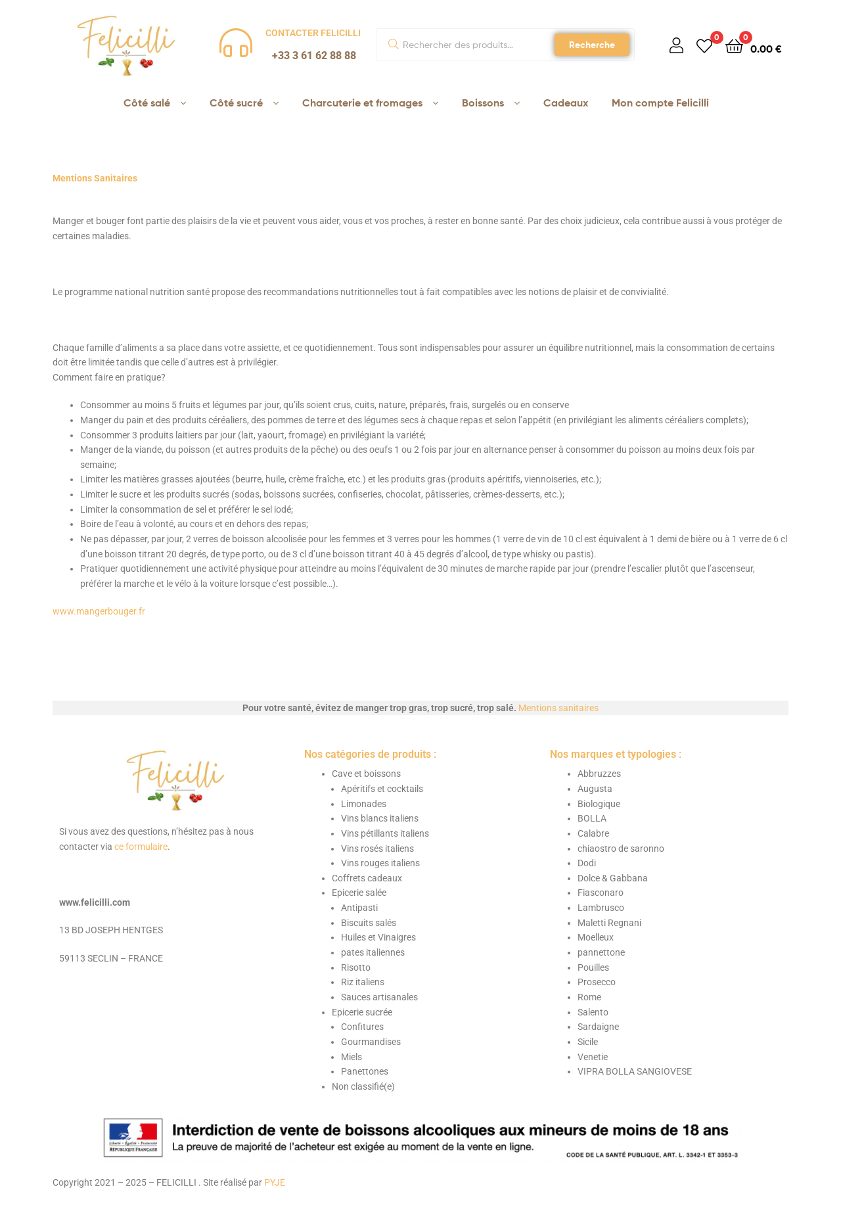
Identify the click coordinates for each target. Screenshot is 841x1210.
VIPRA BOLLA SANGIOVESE (635, 1071)
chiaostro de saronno (621, 848)
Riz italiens (362, 982)
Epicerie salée (359, 892)
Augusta (595, 788)
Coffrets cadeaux (367, 878)
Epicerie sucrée (362, 1012)
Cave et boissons (366, 773)
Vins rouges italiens (380, 863)
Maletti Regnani (609, 923)
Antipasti (359, 907)
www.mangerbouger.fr (99, 611)
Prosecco (597, 982)
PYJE (274, 1182)
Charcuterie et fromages (362, 102)
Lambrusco (601, 907)
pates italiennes (373, 952)
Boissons (483, 102)
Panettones (364, 1071)
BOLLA (592, 818)
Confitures (362, 1026)
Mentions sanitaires (558, 708)
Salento (593, 1012)
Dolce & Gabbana (613, 878)
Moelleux (596, 937)
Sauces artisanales (379, 997)
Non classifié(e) (363, 1086)
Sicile (588, 1041)
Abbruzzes (599, 773)
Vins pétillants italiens (385, 833)
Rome (589, 997)
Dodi (587, 863)
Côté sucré (236, 102)
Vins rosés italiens (377, 848)
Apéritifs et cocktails (382, 788)
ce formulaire (141, 846)
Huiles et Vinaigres (378, 937)
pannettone (601, 952)
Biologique (599, 804)
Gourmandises (371, 1041)
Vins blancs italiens (380, 818)
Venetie (593, 1057)
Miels (351, 1057)
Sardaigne (598, 1026)
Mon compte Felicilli (660, 102)
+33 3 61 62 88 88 (314, 55)
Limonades (363, 804)
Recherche (592, 45)
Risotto (356, 967)
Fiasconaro (601, 892)
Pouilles (593, 967)
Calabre (593, 833)
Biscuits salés (368, 923)
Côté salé (147, 102)
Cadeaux (565, 102)
